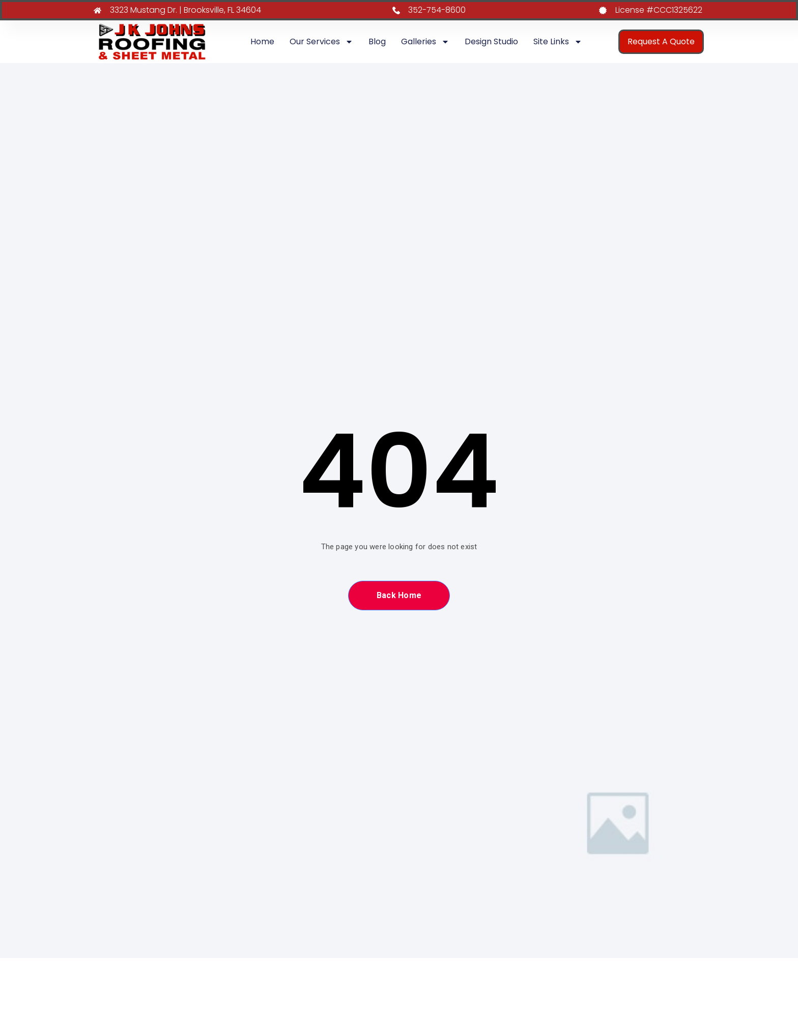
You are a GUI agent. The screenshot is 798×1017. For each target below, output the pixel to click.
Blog (377, 41)
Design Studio (491, 41)
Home (262, 41)
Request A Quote (661, 41)
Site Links (557, 42)
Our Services (321, 42)
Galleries (425, 42)
